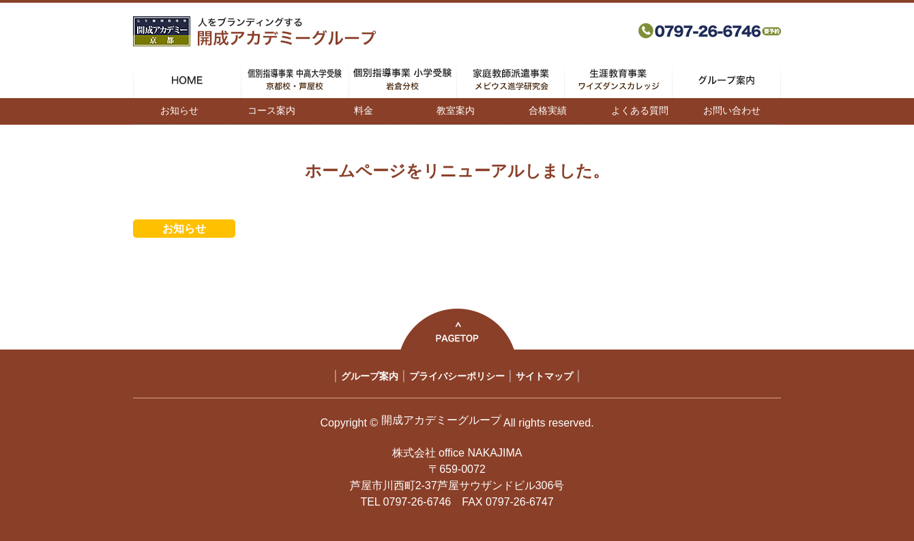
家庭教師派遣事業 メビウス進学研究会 (510, 79)
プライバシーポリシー (457, 376)
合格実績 (548, 110)
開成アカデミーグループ (441, 420)
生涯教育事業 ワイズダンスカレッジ (618, 79)
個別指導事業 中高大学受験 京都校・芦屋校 (295, 79)
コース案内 (271, 110)
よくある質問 (639, 110)
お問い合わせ (732, 110)
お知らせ (179, 110)
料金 (363, 110)
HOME (187, 79)
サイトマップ (544, 376)
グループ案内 (726, 79)
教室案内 (456, 110)
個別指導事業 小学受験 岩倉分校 (402, 79)
